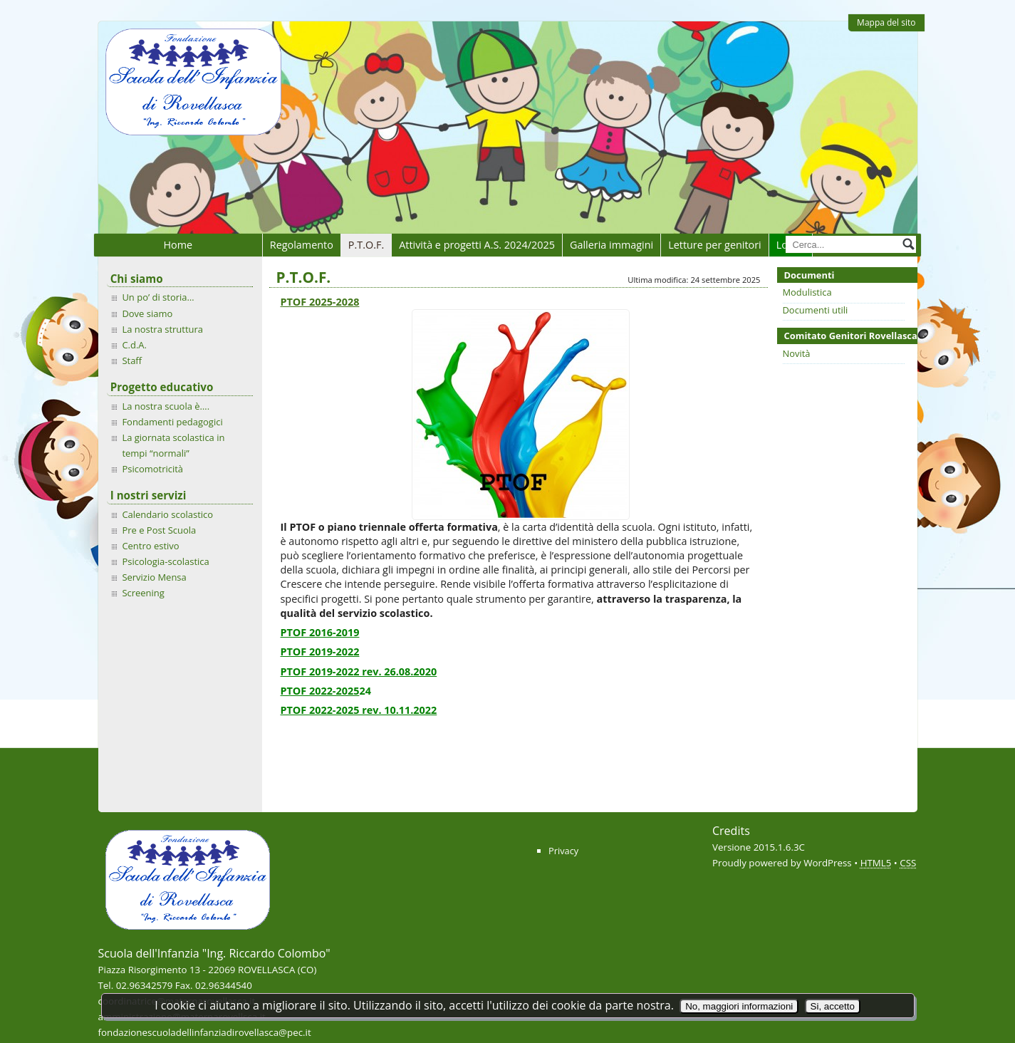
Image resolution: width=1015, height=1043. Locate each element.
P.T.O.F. (366, 244)
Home (177, 244)
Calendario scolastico (167, 514)
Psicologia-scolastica (165, 561)
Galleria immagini (611, 244)
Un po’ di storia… (158, 297)
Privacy (563, 850)
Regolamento (301, 244)
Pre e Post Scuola (159, 530)
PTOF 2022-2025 (320, 690)
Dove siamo (147, 313)
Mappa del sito (886, 22)
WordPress (827, 862)
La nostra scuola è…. (165, 406)
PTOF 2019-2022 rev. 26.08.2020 (359, 671)
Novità (797, 353)
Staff (132, 360)
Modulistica (807, 292)
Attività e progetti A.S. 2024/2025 (477, 244)
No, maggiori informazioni (739, 1006)
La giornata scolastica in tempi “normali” (173, 445)
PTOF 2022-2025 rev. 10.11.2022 (359, 710)
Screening (143, 592)
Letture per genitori (714, 244)
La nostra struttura (162, 329)
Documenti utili (815, 309)
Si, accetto (833, 1006)
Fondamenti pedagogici (172, 421)
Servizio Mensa (154, 577)
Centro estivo (150, 545)
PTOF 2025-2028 (320, 301)
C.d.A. (134, 344)
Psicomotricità (152, 468)
